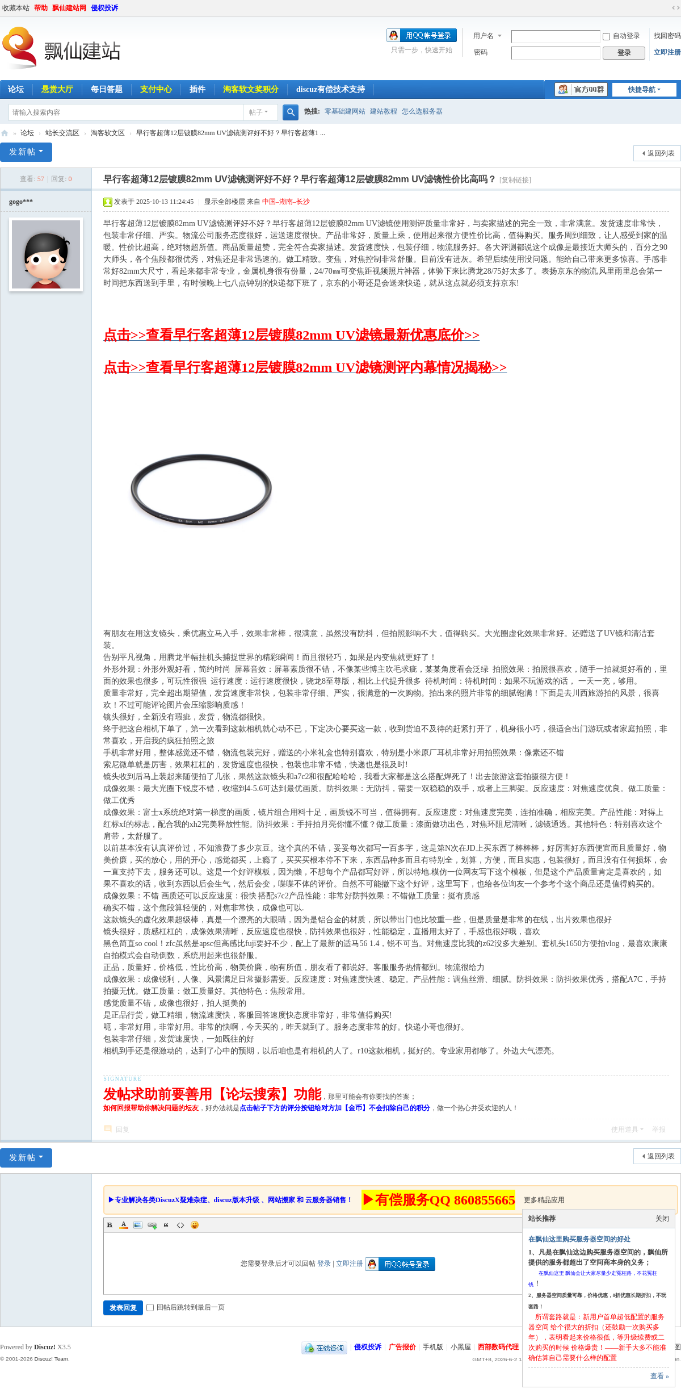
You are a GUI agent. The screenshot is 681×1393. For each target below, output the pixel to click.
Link (152, 1225)
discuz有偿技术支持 (330, 89)
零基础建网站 (345, 111)
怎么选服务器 (422, 111)
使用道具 (624, 1129)
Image (138, 1225)
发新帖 (22, 152)
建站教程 (383, 111)
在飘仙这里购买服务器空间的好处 (579, 1239)
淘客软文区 (108, 133)
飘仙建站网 (69, 8)
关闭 (662, 1219)
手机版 (433, 1347)
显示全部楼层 (224, 202)
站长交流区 (62, 133)
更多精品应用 (544, 1200)
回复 (122, 1129)
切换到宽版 (676, 8)
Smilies (194, 1225)
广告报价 (402, 1347)
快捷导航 (641, 90)
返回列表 (661, 153)
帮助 (41, 8)
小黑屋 (461, 1347)
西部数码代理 (498, 1347)
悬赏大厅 (57, 89)
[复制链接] (515, 180)
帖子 (256, 112)
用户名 (483, 36)
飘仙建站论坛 (4, 133)
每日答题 (107, 89)
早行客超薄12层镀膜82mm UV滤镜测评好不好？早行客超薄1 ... (230, 133)
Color (123, 1225)
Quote (166, 1225)
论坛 (27, 133)
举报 (659, 1129)
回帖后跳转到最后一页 (185, 1307)
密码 (480, 52)
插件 (197, 89)
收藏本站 (16, 8)
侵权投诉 (104, 8)
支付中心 (156, 89)
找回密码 (667, 36)
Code (180, 1225)
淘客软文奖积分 (251, 89)
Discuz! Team (51, 1359)
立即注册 (667, 52)
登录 (324, 1263)
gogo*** (21, 202)
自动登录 (621, 36)
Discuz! (45, 1347)
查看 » (659, 1376)
